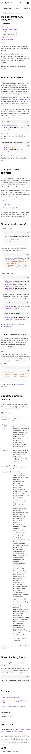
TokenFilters (5, 472)
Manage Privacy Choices (16, 731)
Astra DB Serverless (7, 13)
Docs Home (6, 8)
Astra (18, 8)
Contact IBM (14, 751)
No (11, 716)
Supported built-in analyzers (10, 37)
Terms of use (4, 731)
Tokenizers (6, 201)
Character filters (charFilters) (11, 208)
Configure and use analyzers (10, 29)
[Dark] (26, 3)
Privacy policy (25, 729)
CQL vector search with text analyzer (14, 706)
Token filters (6, 204)
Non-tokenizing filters (8, 39)
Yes (4, 716)
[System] (28, 3)
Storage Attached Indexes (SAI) (18, 99)
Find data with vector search (11, 697)
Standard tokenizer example (10, 32)
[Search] (20, 3)
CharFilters (5, 466)
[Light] (24, 3)
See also (4, 42)
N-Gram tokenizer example (9, 34)
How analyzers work (7, 27)
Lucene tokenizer (14, 359)
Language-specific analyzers (5, 427)
